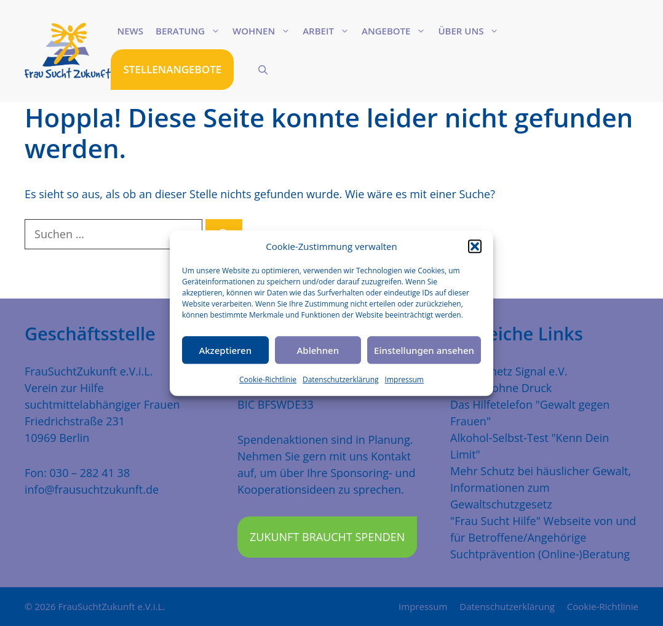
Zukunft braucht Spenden (327, 536)
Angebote (397, 30)
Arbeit (329, 30)
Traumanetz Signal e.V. (508, 371)
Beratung (191, 30)
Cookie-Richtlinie (267, 379)
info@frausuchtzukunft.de (92, 489)
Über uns (471, 30)
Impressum (404, 379)
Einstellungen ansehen (424, 350)
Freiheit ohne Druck (501, 387)
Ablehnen (318, 350)
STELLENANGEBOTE (172, 69)
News (130, 31)
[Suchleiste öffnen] (263, 69)
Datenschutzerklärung (341, 379)
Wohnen (264, 30)
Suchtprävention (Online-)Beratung (540, 554)
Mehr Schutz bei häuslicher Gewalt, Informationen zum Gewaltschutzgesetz (540, 487)
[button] (475, 246)
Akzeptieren (225, 350)
